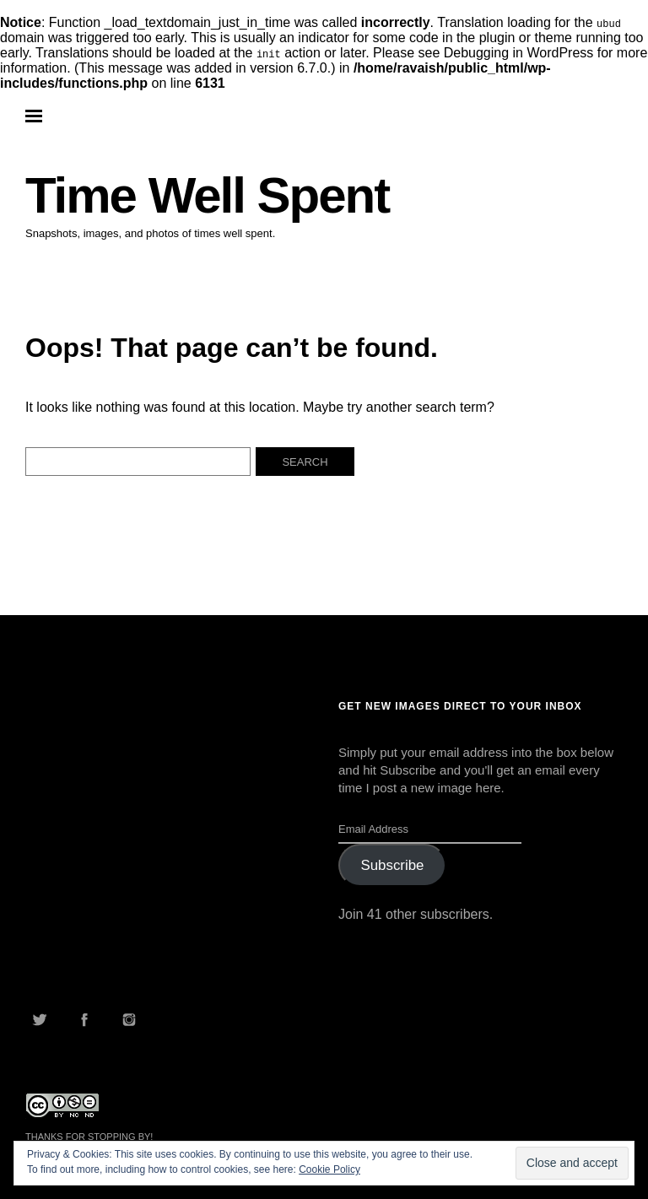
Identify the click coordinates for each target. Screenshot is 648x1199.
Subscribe (392, 865)
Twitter (40, 1019)
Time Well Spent (207, 195)
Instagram (129, 1019)
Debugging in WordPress (519, 53)
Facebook (84, 1019)
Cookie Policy (329, 1169)
